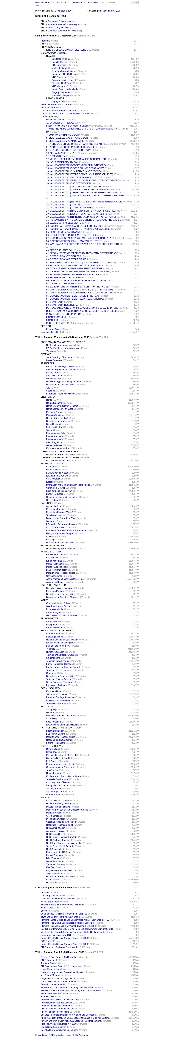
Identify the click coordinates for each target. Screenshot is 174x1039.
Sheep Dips (52, 709)
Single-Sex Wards (54, 873)
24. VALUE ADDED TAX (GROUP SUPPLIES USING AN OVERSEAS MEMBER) (85, 195)
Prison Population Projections (55, 1012)
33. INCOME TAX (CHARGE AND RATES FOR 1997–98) (74, 226)
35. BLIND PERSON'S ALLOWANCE (64, 232)
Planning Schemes (55, 436)
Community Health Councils (65, 74)
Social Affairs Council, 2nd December (59, 1030)
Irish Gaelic (51, 761)
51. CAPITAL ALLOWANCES (60, 283)
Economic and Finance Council (56, 104)
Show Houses (53, 424)
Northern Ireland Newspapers (60, 345)
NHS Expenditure (54, 834)
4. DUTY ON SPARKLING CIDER (62, 135)
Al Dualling (51, 718)
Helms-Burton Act (49, 902)
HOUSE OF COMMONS (52, 545)
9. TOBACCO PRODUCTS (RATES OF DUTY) (68, 150)
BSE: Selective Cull (50, 908)
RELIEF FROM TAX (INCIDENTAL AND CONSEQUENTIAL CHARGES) (81, 311)
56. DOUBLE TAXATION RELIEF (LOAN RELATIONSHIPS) (75, 299)
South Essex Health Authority (60, 846)
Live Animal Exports (55, 734)
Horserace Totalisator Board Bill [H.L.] (59, 935)
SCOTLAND (47, 706)
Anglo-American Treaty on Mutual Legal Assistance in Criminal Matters (75, 1018)
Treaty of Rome (48, 963)
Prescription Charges (56, 819)
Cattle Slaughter (54, 612)
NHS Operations (60, 77)
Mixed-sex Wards (54, 609)
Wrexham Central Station (58, 606)
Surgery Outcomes (61, 92)
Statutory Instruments (56, 694)
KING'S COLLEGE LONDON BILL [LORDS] (67, 50)
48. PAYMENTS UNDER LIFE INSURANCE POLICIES (72, 274)
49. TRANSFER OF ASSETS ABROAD (65, 277)
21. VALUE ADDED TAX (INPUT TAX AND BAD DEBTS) (73, 186)
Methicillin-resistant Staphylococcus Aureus (67, 810)
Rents (49, 400)
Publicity (50, 539)
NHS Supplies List (55, 849)
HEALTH (50, 56)
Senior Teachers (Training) (59, 682)
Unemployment (53, 773)
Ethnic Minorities (54, 561)
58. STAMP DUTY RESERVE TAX (62, 305)
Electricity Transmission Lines (60, 715)
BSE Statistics (47, 996)
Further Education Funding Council (63, 667)
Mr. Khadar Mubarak (50, 975)
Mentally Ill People (60, 95)
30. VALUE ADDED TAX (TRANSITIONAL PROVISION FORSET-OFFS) (81, 217)
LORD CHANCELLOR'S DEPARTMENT (60, 451)
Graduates (51, 673)
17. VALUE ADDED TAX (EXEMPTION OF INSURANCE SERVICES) (79, 174)
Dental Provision (54, 813)
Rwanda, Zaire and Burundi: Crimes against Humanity (67, 987)
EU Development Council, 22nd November (61, 966)
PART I (49, 132)
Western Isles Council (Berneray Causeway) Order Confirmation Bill (73, 932)
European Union (54, 691)
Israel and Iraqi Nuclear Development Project (62, 972)
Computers (51, 467)
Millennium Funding (55, 509)
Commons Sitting (56, 21)
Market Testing (59, 68)
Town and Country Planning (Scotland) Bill (61, 917)
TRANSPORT (47, 363)
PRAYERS (46, 44)
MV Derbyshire (53, 378)
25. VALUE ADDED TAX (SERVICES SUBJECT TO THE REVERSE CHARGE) (84, 202)
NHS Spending (59, 65)
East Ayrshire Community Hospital (62, 725)
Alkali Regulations (54, 442)
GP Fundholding (54, 816)
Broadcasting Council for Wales (61, 518)
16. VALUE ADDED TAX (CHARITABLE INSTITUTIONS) (73, 171)
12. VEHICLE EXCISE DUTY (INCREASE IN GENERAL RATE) (76, 159)
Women (50, 521)
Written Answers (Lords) (59, 31)
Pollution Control (54, 427)
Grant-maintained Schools (58, 603)
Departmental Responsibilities (60, 384)
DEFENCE (46, 354)
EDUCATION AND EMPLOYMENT (57, 630)
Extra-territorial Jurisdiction (59, 491)
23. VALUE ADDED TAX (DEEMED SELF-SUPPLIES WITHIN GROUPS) (81, 192)
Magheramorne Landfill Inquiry (61, 764)
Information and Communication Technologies (68, 485)
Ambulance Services (56, 831)
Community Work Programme (60, 767)
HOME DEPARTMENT (52, 552)
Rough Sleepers (54, 403)
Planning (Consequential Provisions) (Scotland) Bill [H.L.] (68, 926)
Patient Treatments (55, 855)
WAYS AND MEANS (56, 120)
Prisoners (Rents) (54, 412)
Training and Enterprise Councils (62, 655)
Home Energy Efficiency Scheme (62, 406)
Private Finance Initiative (58, 807)
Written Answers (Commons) (62, 24)
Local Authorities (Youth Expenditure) (59, 110)
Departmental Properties (58, 421)
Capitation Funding (61, 59)
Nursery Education (55, 652)
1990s (60, 2)
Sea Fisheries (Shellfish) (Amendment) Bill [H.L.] (64, 914)
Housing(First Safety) (56, 418)
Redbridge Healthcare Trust (59, 825)
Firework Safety (53, 329)
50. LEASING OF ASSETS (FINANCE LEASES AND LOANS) (76, 280)
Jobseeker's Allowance (57, 703)
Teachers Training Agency (58, 679)
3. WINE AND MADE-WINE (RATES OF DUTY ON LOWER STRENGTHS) (82, 129)
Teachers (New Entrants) (58, 661)
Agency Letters (53, 506)
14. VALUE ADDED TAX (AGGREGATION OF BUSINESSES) (76, 165)
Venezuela (51, 351)
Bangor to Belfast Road (57, 758)
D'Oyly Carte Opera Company (60, 533)
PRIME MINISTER (55, 98)
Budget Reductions (55, 494)
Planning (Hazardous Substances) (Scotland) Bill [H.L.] (67, 923)
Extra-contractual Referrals (59, 852)
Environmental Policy (56, 433)
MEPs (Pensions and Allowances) (62, 348)
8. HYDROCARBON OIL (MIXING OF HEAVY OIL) (70, 147)
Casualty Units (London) (58, 801)
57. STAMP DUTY (55, 302)
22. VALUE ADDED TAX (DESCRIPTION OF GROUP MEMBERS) (78, 189)
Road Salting (52, 749)
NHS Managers (59, 86)
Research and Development (59, 740)
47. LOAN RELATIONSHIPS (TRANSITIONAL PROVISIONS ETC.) (78, 271)
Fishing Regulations (55, 743)
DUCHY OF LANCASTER (53, 585)
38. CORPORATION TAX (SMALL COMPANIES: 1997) (72, 241)
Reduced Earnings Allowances (61, 697)
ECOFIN (45, 941)
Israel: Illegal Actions (51, 969)
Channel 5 (51, 536)
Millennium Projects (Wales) (59, 512)
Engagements (58, 101)
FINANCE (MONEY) (56, 317)
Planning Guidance (55, 415)
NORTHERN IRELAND (52, 746)
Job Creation (52, 770)
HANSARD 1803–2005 (44, 2)
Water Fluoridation (55, 861)
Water (49, 430)
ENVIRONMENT (49, 397)
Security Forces (53, 788)
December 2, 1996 (64, 11)
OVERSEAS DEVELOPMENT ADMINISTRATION (65, 457)
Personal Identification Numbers (56, 1006)
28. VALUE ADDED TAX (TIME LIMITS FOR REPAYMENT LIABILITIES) (81, 211)
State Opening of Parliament (60, 357)
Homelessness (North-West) (60, 409)
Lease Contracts (54, 360)
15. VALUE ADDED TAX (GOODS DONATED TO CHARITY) (75, 168)
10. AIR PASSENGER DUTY (60, 153)
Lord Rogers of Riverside (53, 895)
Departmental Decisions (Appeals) (62, 597)
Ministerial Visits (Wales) (58, 700)
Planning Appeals (54, 439)
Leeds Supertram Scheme (53, 1027)
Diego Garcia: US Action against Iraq (58, 978)
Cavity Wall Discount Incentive (60, 785)
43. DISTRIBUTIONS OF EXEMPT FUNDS (67, 259)
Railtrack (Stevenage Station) (60, 366)
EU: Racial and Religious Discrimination (60, 947)
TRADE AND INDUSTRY (53, 463)
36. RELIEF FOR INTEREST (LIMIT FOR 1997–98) (71, 235)
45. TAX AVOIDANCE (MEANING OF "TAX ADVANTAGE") (74, 265)
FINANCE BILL (53, 320)
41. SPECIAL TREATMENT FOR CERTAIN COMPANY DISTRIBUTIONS (81, 253)
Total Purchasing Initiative (64, 71)
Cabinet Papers (53, 621)
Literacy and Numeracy (57, 646)
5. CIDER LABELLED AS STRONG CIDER (67, 138)
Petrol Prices (52, 470)
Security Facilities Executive (59, 588)
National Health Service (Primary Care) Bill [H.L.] (64, 938)
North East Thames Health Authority (63, 843)
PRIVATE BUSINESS (51, 47)
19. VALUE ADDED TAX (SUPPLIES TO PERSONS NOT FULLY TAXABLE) (82, 180)
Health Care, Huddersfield (64, 89)
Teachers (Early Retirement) (59, 670)
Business (45, 911)
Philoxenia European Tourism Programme (66, 530)
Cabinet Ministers (54, 627)
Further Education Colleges (59, 664)
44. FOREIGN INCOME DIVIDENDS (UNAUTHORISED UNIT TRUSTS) (81, 262)
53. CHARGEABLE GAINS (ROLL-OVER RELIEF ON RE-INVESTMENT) (81, 290)
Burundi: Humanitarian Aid (53, 984)
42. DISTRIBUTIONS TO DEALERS (63, 256)
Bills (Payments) (54, 858)
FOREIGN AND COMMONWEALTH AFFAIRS (63, 342)
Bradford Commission (56, 570)
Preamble (45, 41)
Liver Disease (52, 879)
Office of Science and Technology (62, 497)
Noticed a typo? (42, 1035)
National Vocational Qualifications (62, 640)
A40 (48, 388)
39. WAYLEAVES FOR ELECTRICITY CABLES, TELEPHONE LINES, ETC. (82, 244)
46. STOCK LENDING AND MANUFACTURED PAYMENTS (75, 268)
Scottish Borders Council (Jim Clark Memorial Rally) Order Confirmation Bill (77, 929)
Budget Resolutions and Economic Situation (67, 126)
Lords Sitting (54, 27)
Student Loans (53, 658)
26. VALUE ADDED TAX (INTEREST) (64, 205)
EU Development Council (58, 460)
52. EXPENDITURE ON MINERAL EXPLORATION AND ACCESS (78, 287)
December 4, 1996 (111, 11)
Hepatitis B (51, 882)
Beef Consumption (55, 731)
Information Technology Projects (61, 394)
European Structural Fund (58, 448)
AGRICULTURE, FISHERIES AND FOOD (61, 728)
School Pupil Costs (55, 791)
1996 (67, 2)
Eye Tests (51, 867)
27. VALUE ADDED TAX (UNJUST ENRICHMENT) (70, 208)
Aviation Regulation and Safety (61, 369)
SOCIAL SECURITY (50, 688)
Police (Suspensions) (56, 567)
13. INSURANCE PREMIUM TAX (62, 162)
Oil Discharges (53, 479)
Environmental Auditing (57, 476)
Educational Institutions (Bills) (60, 643)
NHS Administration (55, 828)
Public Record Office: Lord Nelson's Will (60, 999)
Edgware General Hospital (59, 870)
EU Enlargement (49, 960)
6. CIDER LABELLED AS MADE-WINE (65, 141)
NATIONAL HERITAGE (52, 503)
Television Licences (55, 515)
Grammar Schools (55, 633)
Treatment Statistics (55, 864)
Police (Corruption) (55, 564)
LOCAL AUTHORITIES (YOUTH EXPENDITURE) (65, 113)
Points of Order (48, 107)
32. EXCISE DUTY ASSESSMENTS (63, 223)
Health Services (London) (58, 804)
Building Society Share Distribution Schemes (62, 905)
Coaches (50, 391)
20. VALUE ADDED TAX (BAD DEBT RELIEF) (68, 183)
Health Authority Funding (58, 840)
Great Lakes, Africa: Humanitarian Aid (59, 981)
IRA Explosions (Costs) (57, 473)
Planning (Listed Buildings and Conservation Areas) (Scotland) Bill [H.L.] (75, 920)
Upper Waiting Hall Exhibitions (60, 548)
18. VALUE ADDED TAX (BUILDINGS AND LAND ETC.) (73, 177)
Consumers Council (55, 488)
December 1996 (79, 2)
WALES (44, 600)
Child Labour (52, 500)
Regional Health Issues (63, 80)
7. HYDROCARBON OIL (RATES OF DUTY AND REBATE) (74, 144)
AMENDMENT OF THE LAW (60, 123)
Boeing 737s (52, 372)
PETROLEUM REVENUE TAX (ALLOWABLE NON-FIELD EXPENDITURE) (82, 308)
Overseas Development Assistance (57, 898)
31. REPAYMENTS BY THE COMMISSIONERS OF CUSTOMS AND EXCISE (83, 220)
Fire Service (52, 558)
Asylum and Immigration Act (59, 582)
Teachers (50, 649)
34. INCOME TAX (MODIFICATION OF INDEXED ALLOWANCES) (78, 229)
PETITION (46, 326)
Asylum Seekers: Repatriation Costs (58, 1009)
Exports (50, 482)
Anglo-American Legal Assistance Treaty (65, 579)
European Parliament (56, 591)
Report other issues (61, 1035)
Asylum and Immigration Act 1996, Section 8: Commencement (71, 1021)
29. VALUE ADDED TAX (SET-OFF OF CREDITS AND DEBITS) (77, 214)
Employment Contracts (57, 555)
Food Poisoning (53, 722)
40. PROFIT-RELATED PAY (59, 250)
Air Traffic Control (54, 375)
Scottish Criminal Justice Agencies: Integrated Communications (71, 990)
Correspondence (54, 576)
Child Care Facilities (56, 527)
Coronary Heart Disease (58, 782)
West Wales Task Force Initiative (61, 615)
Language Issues (54, 637)
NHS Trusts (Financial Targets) (61, 837)
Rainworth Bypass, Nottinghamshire (63, 382)
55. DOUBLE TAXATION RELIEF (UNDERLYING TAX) (72, 296)
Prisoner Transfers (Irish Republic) (62, 755)
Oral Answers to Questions (53, 53)
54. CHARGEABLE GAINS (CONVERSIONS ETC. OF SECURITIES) (79, 293)
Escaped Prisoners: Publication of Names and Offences (67, 1015)
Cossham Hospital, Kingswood (61, 822)
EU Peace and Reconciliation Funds (63, 776)
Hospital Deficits (59, 62)
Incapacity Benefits (50, 332)
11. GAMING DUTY (55, 156)
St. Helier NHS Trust (61, 83)
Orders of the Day (49, 117)
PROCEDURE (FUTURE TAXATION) (64, 314)
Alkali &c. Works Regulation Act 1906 (59, 1024)
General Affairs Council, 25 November (59, 957)
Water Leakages (54, 445)
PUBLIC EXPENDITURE (58, 323)
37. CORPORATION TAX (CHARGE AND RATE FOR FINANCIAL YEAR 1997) (84, 238)
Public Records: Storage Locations (57, 1003)
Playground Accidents (56, 685)
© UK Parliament (81, 1035)
